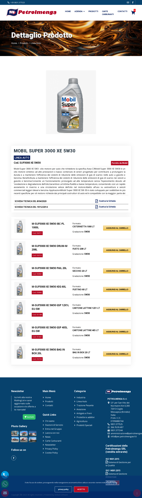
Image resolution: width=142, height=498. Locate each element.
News (47, 436)
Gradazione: (81, 231)
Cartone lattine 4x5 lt (85, 330)
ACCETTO (81, 489)
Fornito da (119, 163)
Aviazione (81, 409)
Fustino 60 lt (79, 289)
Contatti (122, 11)
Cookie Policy (51, 452)
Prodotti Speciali (84, 425)
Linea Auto (36, 43)
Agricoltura (82, 421)
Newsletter (50, 444)
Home (68, 11)
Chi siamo (49, 421)
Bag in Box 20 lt (81, 352)
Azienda (78, 11)
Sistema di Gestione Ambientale (116, 475)
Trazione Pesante (85, 405)
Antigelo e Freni (84, 413)
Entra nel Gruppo (53, 429)
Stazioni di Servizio (54, 425)
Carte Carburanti (108, 12)
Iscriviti (29, 416)
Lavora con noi (52, 432)
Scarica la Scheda (107, 201)
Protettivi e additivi (85, 417)
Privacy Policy (51, 448)
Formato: (76, 223)
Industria (81, 397)
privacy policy (63, 489)
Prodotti (93, 11)
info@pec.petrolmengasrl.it (124, 436)
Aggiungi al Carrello (117, 228)
